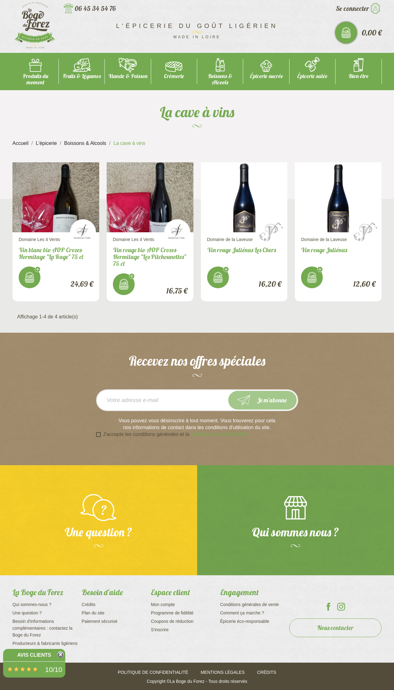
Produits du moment (35, 79)
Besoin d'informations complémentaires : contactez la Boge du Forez (42, 628)
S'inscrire (160, 629)
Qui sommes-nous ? (31, 604)
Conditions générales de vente (249, 604)
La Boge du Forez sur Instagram (341, 606)
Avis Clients (34, 655)
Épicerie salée (312, 76)
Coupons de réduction (172, 621)
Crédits (88, 604)
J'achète (29, 277)
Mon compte (163, 604)
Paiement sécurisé (100, 621)
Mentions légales (223, 672)
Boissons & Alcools (220, 79)
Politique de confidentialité (153, 672)
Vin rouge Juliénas (324, 250)
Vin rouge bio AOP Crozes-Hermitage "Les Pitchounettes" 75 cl (149, 256)
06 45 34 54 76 (95, 8)
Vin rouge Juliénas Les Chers (241, 250)
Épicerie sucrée (266, 76)
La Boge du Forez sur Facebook (328, 606)
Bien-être (359, 76)
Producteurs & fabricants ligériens (44, 643)
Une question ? (27, 612)
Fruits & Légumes (82, 76)
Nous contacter (335, 628)
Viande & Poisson (127, 76)
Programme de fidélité (172, 612)
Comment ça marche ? (242, 612)
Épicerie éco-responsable (244, 621)
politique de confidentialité (219, 434)
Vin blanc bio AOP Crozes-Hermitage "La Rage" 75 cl (51, 253)
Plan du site (93, 612)
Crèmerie (174, 76)
